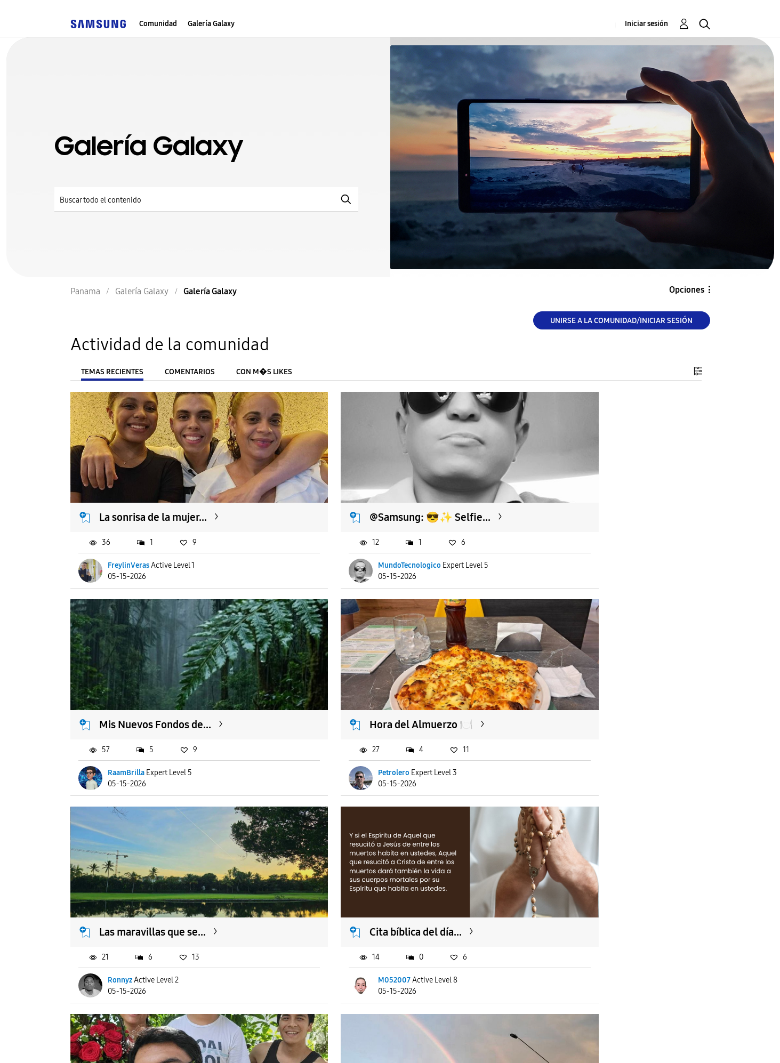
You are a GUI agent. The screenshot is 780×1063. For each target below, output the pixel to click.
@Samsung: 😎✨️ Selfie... (377, 494)
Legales (359, 1041)
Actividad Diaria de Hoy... (592, 863)
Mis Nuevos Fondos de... (591, 494)
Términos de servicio (233, 1041)
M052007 (559, 726)
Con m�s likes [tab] (264, 371)
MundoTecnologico (357, 542)
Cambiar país (487, 1040)
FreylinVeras (129, 542)
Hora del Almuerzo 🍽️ (151, 679)
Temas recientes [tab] (112, 371)
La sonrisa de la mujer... (153, 494)
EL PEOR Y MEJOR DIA (151, 863)
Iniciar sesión (646, 23)
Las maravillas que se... (370, 679)
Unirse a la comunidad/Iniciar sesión (621, 320)
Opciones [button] (686, 290)
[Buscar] (206, 199)
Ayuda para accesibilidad (127, 1041)
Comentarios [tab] (190, 371)
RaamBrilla (561, 542)
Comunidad (158, 23)
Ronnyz (338, 726)
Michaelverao (130, 911)
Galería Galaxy (211, 23)
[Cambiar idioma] (429, 1041)
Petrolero (124, 726)
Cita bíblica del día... (581, 679)
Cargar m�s (106, 977)
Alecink (338, 911)
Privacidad (310, 1041)
